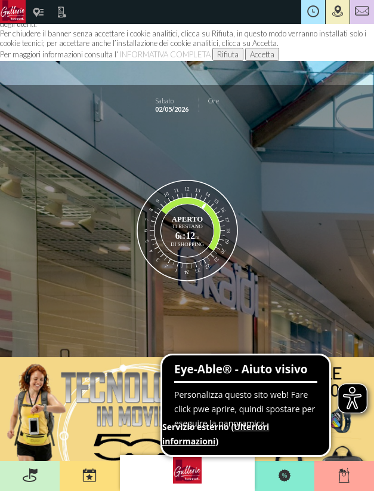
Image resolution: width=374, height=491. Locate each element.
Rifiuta (228, 54)
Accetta (262, 54)
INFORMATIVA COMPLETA (165, 54)
